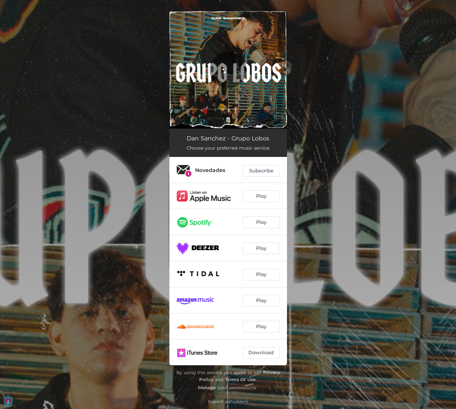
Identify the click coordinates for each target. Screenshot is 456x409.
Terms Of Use (240, 379)
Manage (207, 387)
